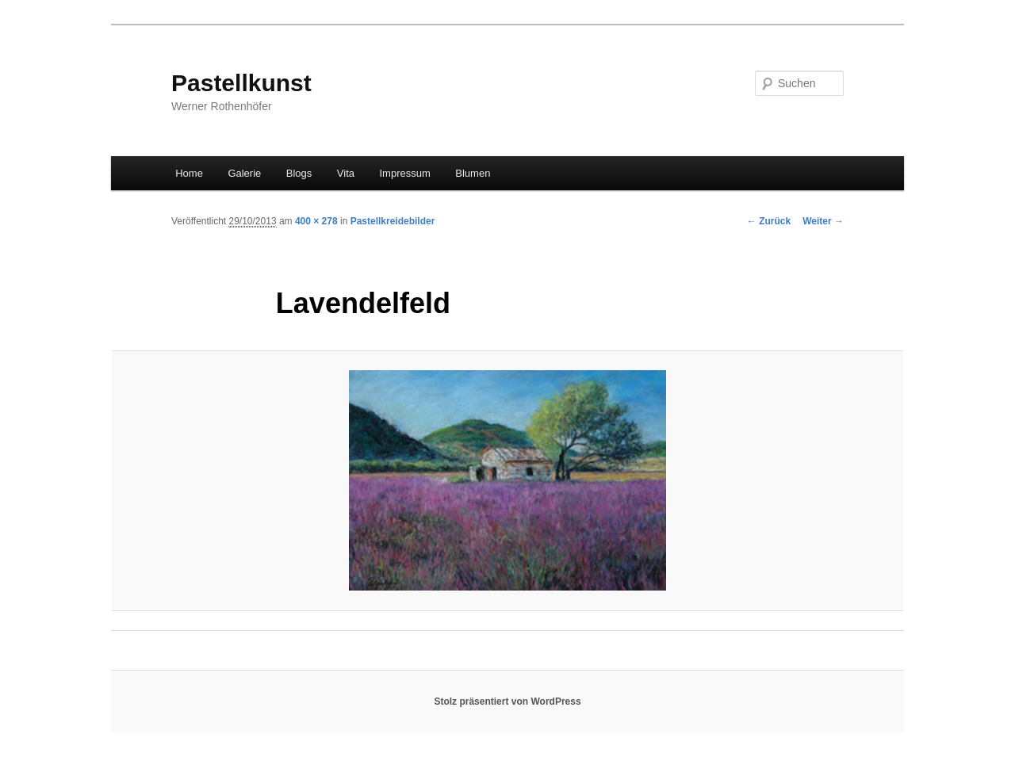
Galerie (244, 173)
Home (189, 173)
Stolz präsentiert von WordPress (507, 701)
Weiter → (823, 221)
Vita (345, 173)
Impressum (405, 173)
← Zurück (769, 221)
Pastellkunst (241, 83)
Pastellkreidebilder (392, 221)
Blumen (472, 173)
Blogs (299, 173)
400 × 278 (316, 221)
